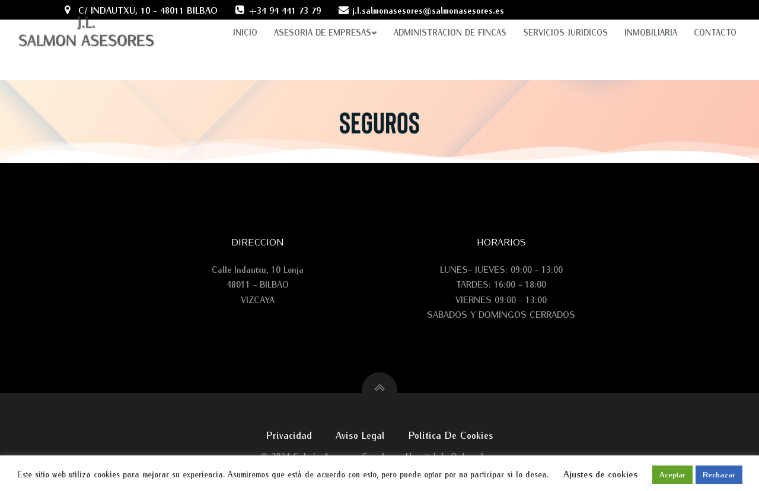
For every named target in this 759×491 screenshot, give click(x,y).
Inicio (245, 21)
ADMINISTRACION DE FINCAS (450, 21)
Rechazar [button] (719, 474)
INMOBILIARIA (650, 21)
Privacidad (289, 434)
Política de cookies (451, 434)
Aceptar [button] (672, 474)
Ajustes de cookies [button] (600, 474)
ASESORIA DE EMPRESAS (325, 21)
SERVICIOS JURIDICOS (565, 21)
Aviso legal (360, 434)
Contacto (715, 21)
